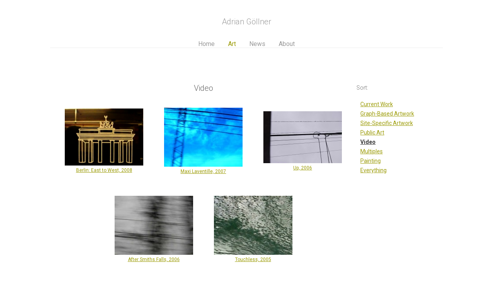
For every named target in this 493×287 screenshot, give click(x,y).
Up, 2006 (302, 168)
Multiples (371, 151)
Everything (373, 170)
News (257, 44)
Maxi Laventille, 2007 (203, 171)
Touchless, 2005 (253, 259)
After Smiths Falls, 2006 (154, 259)
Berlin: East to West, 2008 (104, 170)
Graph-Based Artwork (387, 113)
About (287, 44)
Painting (370, 161)
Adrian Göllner (246, 21)
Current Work (376, 104)
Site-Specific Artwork (386, 123)
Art (232, 44)
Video (368, 142)
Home (206, 44)
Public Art (372, 132)
